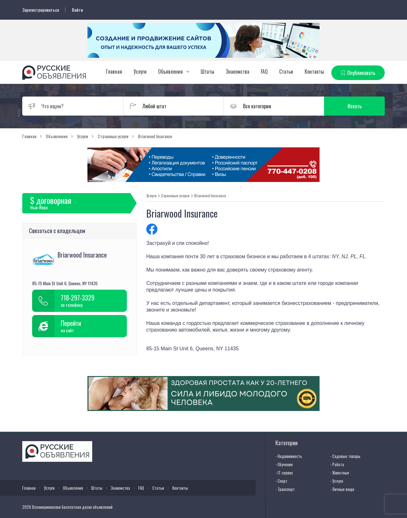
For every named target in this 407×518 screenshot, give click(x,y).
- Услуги (336, 480)
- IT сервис (284, 472)
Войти (77, 9)
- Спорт (281, 480)
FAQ (264, 71)
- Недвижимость (288, 456)
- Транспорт (285, 489)
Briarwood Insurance (210, 195)
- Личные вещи (342, 489)
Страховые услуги (175, 195)
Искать (355, 106)
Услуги (140, 71)
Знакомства (237, 71)
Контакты (314, 71)
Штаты (207, 71)
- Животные (339, 472)
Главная (114, 71)
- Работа (337, 464)
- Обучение (284, 464)
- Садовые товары (345, 456)
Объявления (170, 71)
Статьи (286, 71)
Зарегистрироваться (40, 9)
